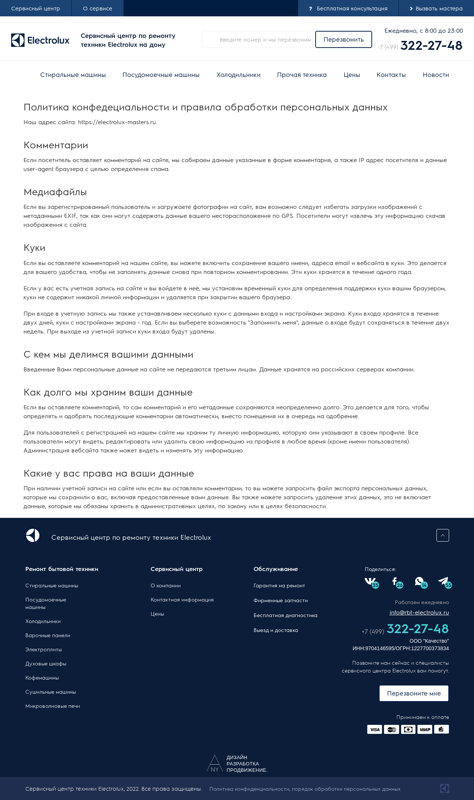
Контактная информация (182, 599)
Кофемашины (42, 677)
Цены (352, 74)
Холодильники (238, 74)
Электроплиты (43, 649)
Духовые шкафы (45, 663)
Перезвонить (343, 39)
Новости (436, 74)
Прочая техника (302, 74)
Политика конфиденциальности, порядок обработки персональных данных (305, 788)
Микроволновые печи (52, 705)
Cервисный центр (35, 8)
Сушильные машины (50, 691)
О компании (166, 585)
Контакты (391, 74)
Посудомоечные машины (161, 74)
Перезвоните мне (414, 693)
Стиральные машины (73, 74)
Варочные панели (47, 635)
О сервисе (97, 8)
